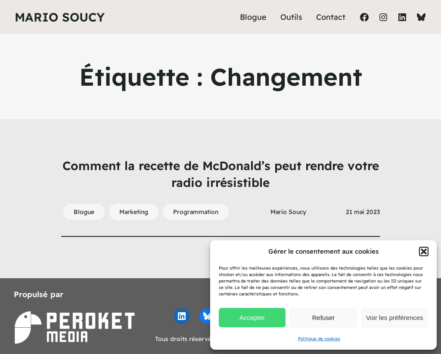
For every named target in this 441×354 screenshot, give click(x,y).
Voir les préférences (394, 317)
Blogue (84, 212)
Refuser (323, 317)
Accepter (252, 317)
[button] (423, 251)
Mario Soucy (60, 17)
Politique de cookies (319, 339)
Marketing (133, 212)
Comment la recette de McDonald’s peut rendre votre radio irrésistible (220, 174)
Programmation (195, 212)
